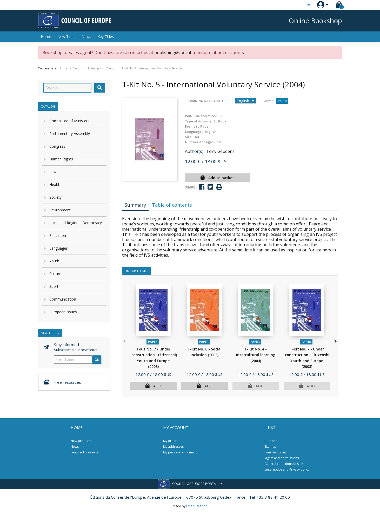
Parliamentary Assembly (69, 133)
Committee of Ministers (69, 120)
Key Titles (105, 36)
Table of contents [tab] (172, 205)
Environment (60, 209)
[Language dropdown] (299, 5)
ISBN (188, 116)
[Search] (67, 88)
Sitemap (270, 446)
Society (55, 197)
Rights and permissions (281, 458)
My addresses (173, 446)
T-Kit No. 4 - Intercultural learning (255, 355)
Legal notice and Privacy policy (286, 469)
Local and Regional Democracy (75, 222)
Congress (57, 146)
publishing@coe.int (172, 52)
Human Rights (61, 159)
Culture (55, 273)
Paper (282, 101)
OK (97, 359)
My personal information (181, 452)
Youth (54, 260)
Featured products (84, 452)
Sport (53, 286)
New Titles (66, 36)
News (86, 36)
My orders (170, 441)
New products (81, 441)
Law (52, 171)
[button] (335, 340)
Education (57, 235)
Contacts (270, 441)
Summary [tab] (135, 205)
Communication (62, 299)
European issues (63, 311)
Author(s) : (195, 151)
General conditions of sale (283, 463)
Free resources (275, 452)
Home (46, 36)
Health (54, 184)
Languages (58, 248)
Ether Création (196, 506)
